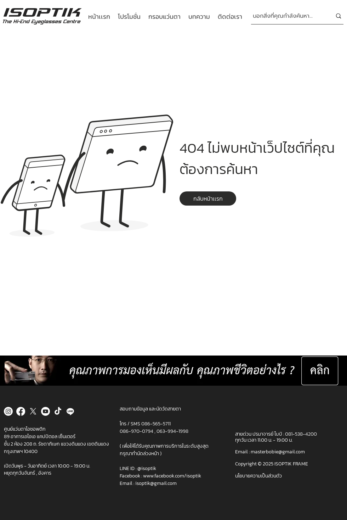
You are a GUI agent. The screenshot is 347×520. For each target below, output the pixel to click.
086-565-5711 (156, 423)
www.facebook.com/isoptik (172, 476)
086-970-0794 (137, 431)
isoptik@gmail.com (156, 483)
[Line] (70, 411)
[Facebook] (20, 411)
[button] (208, 198)
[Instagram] (8, 411)
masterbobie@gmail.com (278, 451)
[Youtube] (45, 411)
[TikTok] (57, 411)
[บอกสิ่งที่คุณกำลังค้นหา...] (287, 16)
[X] (33, 411)
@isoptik (146, 468)
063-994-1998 (172, 431)
